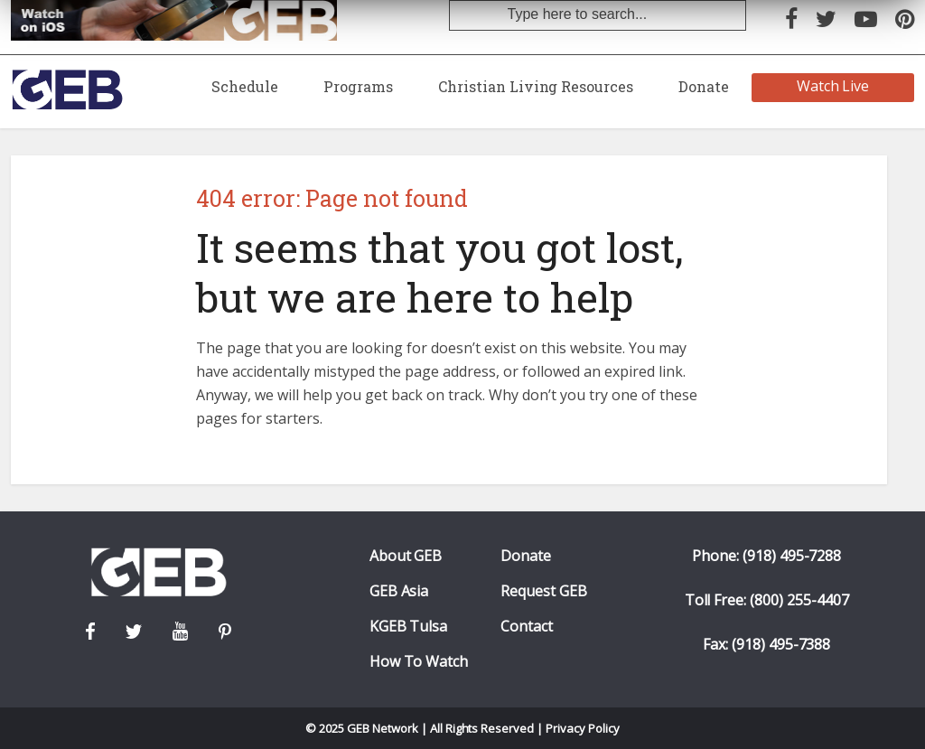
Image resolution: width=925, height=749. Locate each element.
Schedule (244, 86)
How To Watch (419, 661)
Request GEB (543, 591)
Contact (526, 626)
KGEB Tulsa (408, 626)
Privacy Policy (583, 728)
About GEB (406, 556)
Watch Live (833, 86)
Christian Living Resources (535, 86)
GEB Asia (399, 591)
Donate (703, 86)
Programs (358, 86)
